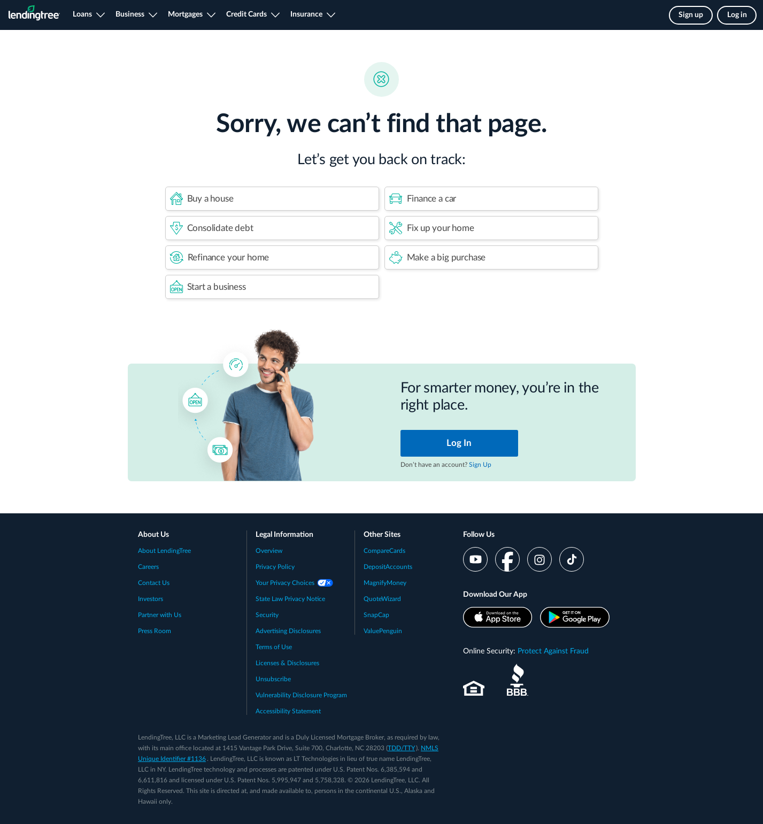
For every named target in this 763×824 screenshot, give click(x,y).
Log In (459, 443)
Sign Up (480, 464)
